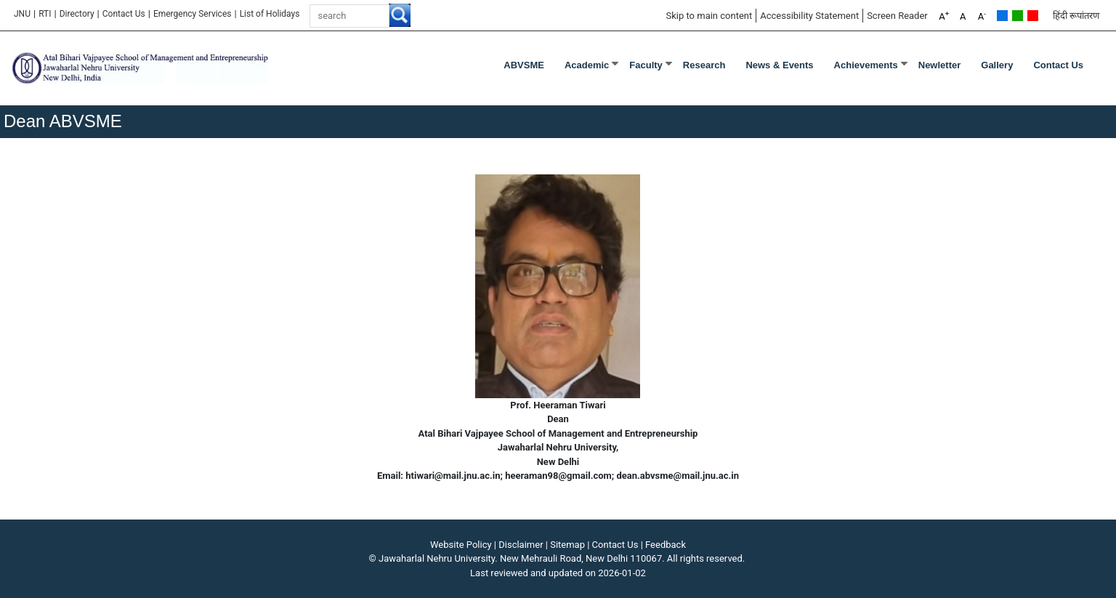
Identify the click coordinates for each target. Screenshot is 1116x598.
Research (704, 65)
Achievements (866, 65)
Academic (587, 65)
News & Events (779, 65)
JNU (22, 14)
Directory (77, 14)
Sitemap (567, 544)
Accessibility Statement (809, 15)
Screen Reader (897, 15)
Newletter (939, 65)
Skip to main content (709, 15)
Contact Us (123, 14)
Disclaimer (520, 544)
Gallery (997, 65)
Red (1032, 15)
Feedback (665, 544)
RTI (45, 14)
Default (1002, 15)
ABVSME (524, 65)
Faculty (646, 65)
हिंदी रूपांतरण (1076, 15)
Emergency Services (192, 14)
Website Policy (461, 544)
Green (1017, 15)
